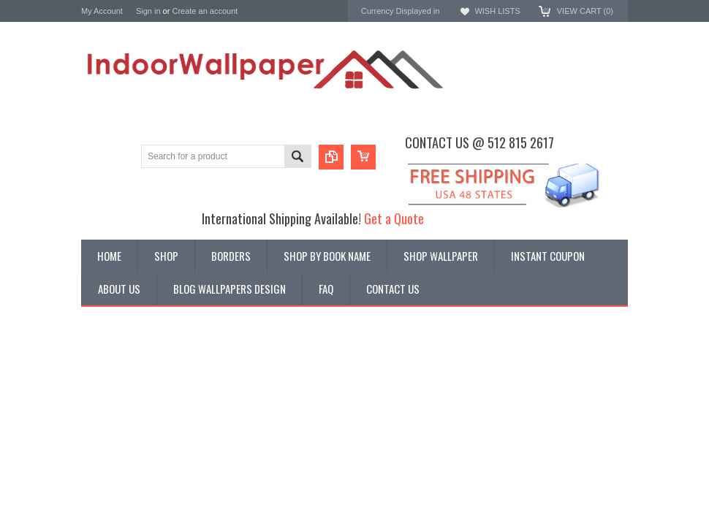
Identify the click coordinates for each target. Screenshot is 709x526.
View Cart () (585, 11)
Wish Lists (497, 11)
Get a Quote (394, 218)
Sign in (148, 11)
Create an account (205, 11)
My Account (102, 11)
